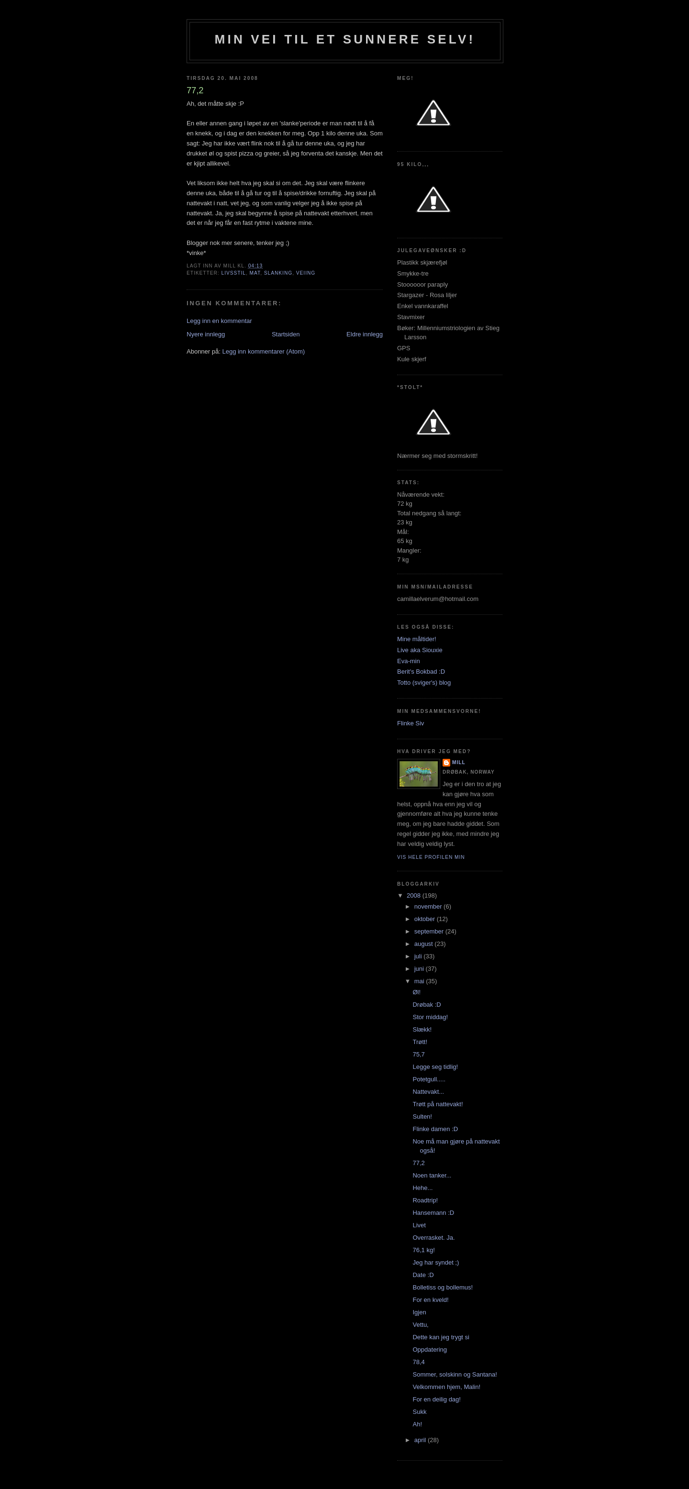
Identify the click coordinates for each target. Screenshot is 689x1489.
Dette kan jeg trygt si (440, 1337)
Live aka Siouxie (420, 650)
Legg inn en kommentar (219, 320)
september (429, 931)
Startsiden (286, 334)
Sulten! (422, 1116)
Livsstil (233, 273)
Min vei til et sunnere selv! (345, 39)
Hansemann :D (433, 1212)
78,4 (418, 1362)
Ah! (417, 1424)
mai (420, 981)
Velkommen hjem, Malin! (446, 1386)
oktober (425, 918)
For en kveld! (430, 1299)
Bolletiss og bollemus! (442, 1287)
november (429, 906)
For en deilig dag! (436, 1399)
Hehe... (422, 1187)
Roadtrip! (425, 1200)
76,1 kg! (423, 1250)
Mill (459, 762)
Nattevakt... (428, 1091)
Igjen (419, 1312)
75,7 (418, 1054)
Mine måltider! (416, 639)
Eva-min (408, 661)
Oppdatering (429, 1349)
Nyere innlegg (206, 334)
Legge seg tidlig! (435, 1066)
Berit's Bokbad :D (421, 671)
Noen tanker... (431, 1175)
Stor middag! (430, 1017)
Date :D (422, 1274)
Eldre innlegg (364, 334)
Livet (418, 1225)
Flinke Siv (410, 723)
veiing (305, 273)
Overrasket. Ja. (433, 1237)
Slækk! (422, 1029)
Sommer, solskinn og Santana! (454, 1374)
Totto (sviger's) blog (424, 682)
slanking (278, 273)
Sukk (419, 1411)
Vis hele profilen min (431, 857)
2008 (414, 895)
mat (255, 273)
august (424, 943)
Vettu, (420, 1324)
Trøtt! (419, 1041)
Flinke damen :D (435, 1129)
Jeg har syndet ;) (435, 1262)
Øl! (416, 992)
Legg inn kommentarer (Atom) (263, 351)
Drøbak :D (426, 1004)
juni (420, 968)
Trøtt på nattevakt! (437, 1104)
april (421, 1440)
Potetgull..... (428, 1079)
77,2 (418, 1163)
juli (419, 956)
